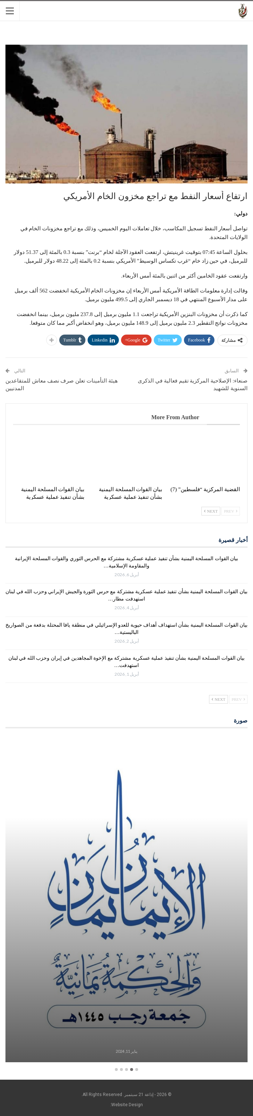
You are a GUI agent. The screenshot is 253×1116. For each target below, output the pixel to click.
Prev (230, 511)
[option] (126, 900)
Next (211, 511)
